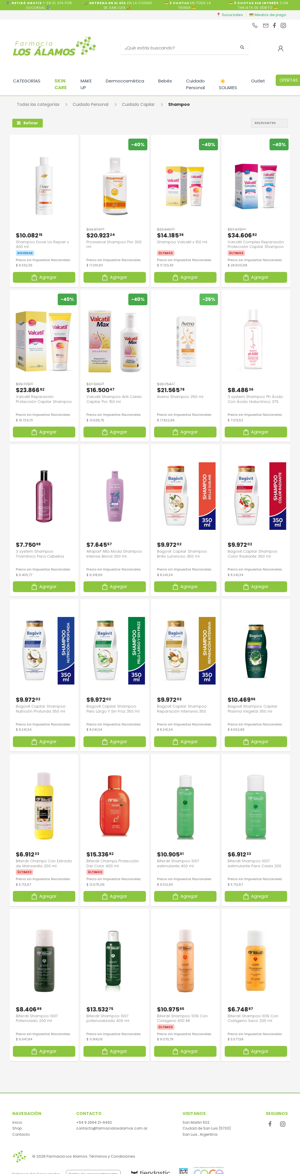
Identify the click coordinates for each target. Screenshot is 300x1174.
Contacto (21, 1134)
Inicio (17, 1122)
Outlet (258, 81)
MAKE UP (86, 84)
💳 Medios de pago (267, 15)
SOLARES (228, 84)
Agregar (43, 277)
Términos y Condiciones (112, 1156)
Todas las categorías (38, 104)
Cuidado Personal (195, 84)
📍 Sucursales (229, 15)
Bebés (165, 81)
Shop (17, 1128)
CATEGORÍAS (26, 81)
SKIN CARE (60, 84)
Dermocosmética (125, 81)
